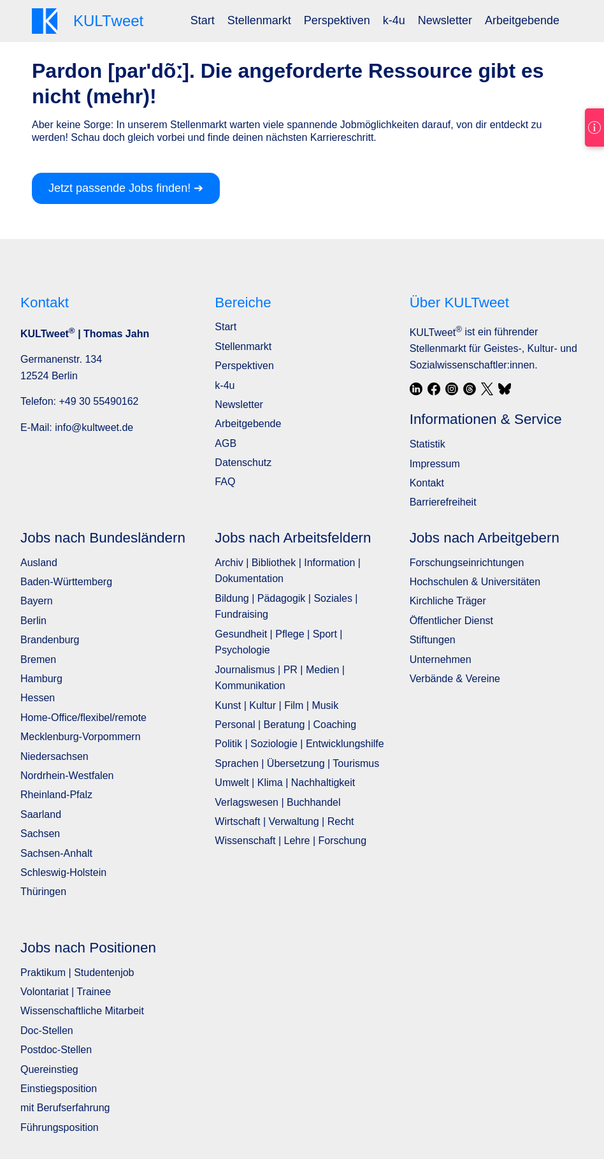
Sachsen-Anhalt (56, 853)
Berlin (33, 620)
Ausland (38, 562)
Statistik (427, 444)
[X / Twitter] (487, 389)
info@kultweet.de (94, 427)
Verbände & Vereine (455, 678)
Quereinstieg (49, 1069)
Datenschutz (243, 462)
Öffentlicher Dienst (451, 620)
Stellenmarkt (259, 20)
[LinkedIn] (416, 389)
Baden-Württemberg (66, 581)
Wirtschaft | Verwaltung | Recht (284, 821)
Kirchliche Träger (448, 600)
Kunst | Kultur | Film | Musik (276, 705)
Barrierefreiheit (443, 502)
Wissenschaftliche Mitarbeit (82, 1010)
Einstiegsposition (58, 1088)
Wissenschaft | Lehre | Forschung (290, 840)
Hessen (37, 697)
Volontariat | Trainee (65, 991)
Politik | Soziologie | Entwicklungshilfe (299, 743)
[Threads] (469, 389)
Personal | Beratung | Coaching (285, 724)
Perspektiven (337, 20)
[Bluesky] (504, 389)
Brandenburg (50, 639)
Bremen (38, 659)
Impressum (435, 463)
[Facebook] (434, 389)
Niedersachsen (54, 756)
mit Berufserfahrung (65, 1107)
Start (203, 20)
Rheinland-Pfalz (56, 794)
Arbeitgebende (522, 20)
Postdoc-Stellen (56, 1049)
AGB (225, 443)
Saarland (40, 814)
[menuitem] (203, 21)
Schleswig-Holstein (63, 872)
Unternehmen (440, 659)
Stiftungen (433, 639)
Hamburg (41, 678)
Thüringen (43, 891)
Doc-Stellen (46, 1030)
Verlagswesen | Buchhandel (277, 802)
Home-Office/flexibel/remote (83, 717)
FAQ (225, 481)
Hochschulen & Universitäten (475, 581)
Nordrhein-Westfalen (66, 775)
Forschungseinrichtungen (467, 562)
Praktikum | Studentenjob (77, 972)
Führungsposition (59, 1127)
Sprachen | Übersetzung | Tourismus (297, 763)
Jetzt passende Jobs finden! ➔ (125, 188)
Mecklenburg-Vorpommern (80, 736)
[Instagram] (451, 389)
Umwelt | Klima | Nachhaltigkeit (285, 782)
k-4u (394, 20)
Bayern (36, 600)
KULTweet (436, 332)
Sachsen (40, 833)
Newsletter (445, 20)
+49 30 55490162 (98, 401)
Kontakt (427, 482)
